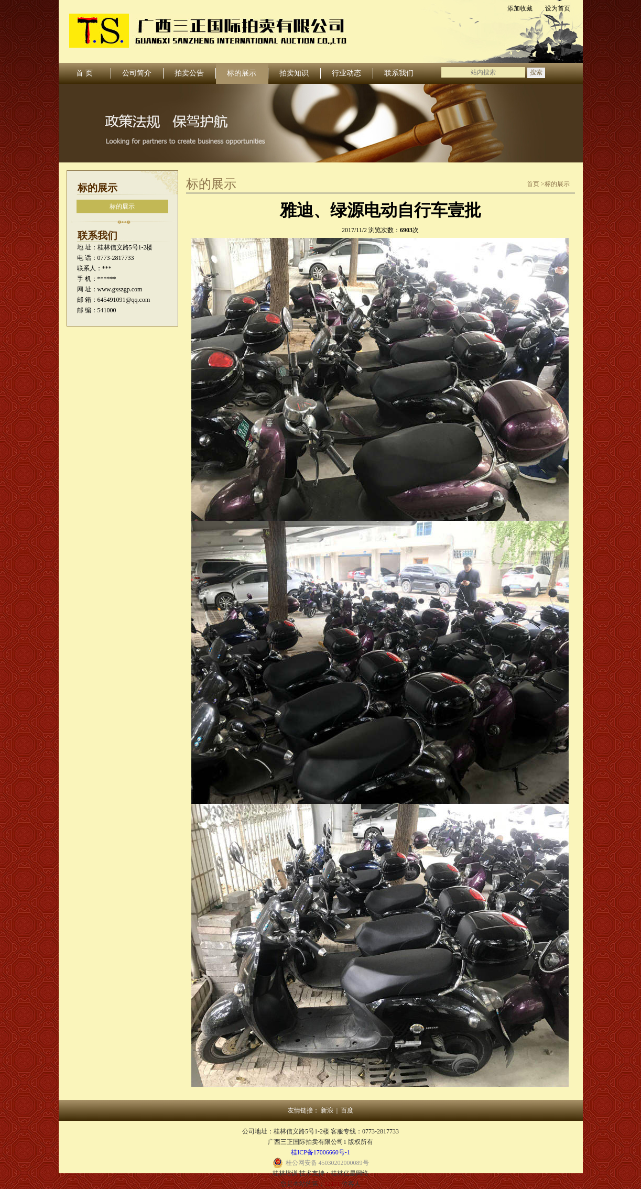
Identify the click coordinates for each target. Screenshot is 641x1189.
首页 (533, 184)
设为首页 (557, 8)
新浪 (327, 1110)
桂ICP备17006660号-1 (320, 1152)
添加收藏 (520, 8)
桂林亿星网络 (349, 1173)
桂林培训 (285, 1173)
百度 (347, 1110)
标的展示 (122, 206)
